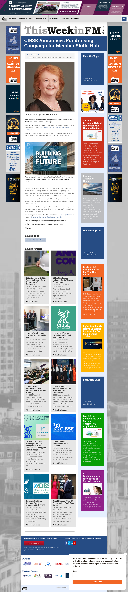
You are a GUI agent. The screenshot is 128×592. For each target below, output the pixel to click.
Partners (65, 19)
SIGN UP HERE (34, 543)
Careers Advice (32, 240)
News (40, 55)
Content (13, 19)
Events (31, 19)
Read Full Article (33, 301)
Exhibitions (54, 19)
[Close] (125, 554)
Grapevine (23, 19)
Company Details (60, 587)
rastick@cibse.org (67, 215)
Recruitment (42, 19)
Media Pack (75, 19)
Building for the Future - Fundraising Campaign (46, 217)
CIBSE (42, 240)
